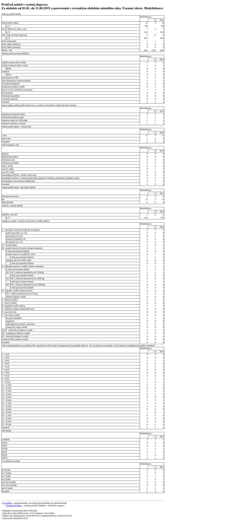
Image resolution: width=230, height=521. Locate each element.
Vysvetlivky (7, 503)
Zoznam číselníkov (14, 505)
